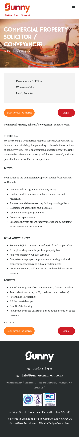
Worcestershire (25, 87)
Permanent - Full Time (29, 81)
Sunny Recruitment (17, 8)
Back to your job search (19, 112)
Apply (66, 112)
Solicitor (29, 93)
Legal (19, 93)
